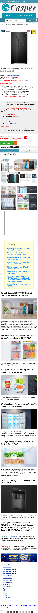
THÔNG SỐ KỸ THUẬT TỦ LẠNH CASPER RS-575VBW (19, 285)
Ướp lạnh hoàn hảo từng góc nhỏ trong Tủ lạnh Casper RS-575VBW (18, 263)
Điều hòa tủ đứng (7, 580)
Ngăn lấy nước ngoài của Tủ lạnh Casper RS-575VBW (18, 272)
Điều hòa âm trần (7, 582)
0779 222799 (14, 147)
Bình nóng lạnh (7, 586)
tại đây (26, 80)
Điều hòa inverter (7, 578)
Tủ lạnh (5, 593)
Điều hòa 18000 (7, 571)
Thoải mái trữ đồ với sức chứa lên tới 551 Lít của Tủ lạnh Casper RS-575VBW (18, 253)
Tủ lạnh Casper (9, 121)
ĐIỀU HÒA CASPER (13, 75)
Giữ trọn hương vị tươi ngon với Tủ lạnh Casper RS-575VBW (18, 268)
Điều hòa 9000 (7, 567)
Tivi (4, 591)
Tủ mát (5, 595)
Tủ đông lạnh (6, 597)
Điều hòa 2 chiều (7, 575)
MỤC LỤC (10, 244)
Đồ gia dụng (6, 584)
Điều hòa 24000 (7, 573)
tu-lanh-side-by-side (22, 24)
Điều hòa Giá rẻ (7, 565)
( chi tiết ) (12, 79)
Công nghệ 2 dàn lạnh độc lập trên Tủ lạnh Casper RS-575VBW (19, 258)
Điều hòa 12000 (7, 569)
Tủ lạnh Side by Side (10, 123)
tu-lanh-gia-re (12, 24)
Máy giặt (5, 589)
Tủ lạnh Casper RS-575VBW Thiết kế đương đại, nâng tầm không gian (19, 249)
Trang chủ (4, 24)
